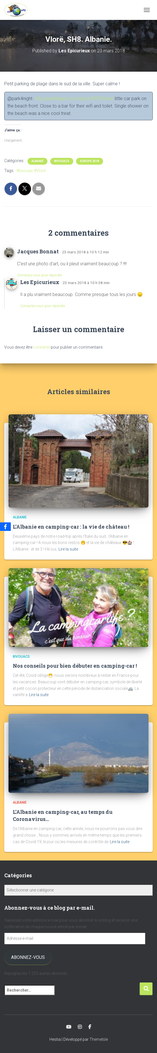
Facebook (89, 1027)
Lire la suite (68, 549)
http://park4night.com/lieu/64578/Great (74, 98)
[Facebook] (5, 526)
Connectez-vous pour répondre (39, 275)
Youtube (68, 1027)
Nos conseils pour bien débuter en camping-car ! (75, 665)
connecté (41, 347)
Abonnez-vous (28, 957)
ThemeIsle (98, 1039)
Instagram (80, 1027)
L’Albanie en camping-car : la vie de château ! (71, 526)
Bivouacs (61, 161)
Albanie (37, 161)
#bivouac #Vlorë (31, 170)
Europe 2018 (89, 161)
